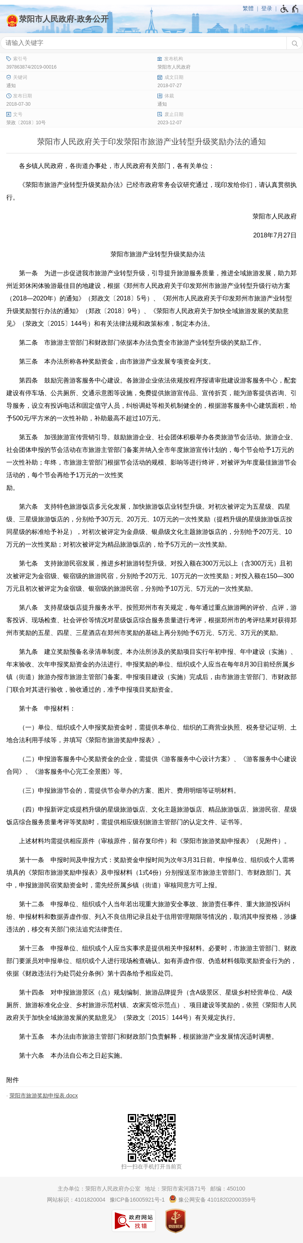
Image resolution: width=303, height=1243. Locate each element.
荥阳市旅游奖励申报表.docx (43, 1095)
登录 (266, 8)
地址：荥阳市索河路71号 (175, 1188)
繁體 (248, 8)
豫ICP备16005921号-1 (137, 1199)
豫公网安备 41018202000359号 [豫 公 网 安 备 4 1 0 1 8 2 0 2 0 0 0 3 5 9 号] (212, 1199)
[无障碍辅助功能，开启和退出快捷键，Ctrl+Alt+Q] (290, 8)
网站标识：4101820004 (76, 1199)
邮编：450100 (227, 1188)
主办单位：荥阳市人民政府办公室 (99, 1188)
